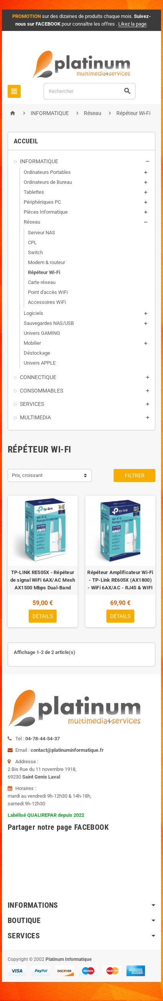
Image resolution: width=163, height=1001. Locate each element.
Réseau (32, 222)
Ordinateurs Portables (47, 172)
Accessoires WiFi (47, 302)
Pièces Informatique (46, 212)
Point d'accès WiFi (48, 292)
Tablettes (34, 192)
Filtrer (135, 475)
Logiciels (33, 313)
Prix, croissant (27, 475)
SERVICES (32, 404)
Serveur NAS (41, 232)
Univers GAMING (42, 333)
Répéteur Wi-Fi (44, 272)
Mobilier (32, 343)
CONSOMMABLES (41, 391)
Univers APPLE (39, 363)
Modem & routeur (46, 262)
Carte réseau (41, 282)
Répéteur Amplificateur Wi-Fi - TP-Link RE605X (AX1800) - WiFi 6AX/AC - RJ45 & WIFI (120, 580)
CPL (32, 242)
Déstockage (37, 353)
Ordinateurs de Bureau (48, 182)
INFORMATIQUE (39, 161)
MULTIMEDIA (35, 417)
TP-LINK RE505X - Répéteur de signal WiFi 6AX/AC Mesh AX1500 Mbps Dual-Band (42, 580)
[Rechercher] (90, 91)
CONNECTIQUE (38, 377)
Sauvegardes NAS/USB (49, 323)
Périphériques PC (42, 202)
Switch (35, 252)
